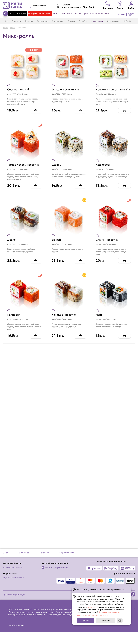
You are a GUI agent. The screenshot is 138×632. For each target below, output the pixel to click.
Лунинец (66, 4)
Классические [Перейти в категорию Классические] (113, 21)
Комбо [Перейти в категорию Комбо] (56, 13)
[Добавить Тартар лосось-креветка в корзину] (35, 187)
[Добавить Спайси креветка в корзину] (123, 262)
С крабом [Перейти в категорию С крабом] (83, 21)
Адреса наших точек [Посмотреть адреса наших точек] (13, 577)
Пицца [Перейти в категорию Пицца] (70, 13)
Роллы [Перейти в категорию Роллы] (78, 13)
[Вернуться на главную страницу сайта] (12, 5)
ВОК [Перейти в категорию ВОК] (92, 13)
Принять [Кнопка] (86, 620)
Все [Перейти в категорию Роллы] (6, 21)
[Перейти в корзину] (123, 14)
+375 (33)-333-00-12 (13, 567)
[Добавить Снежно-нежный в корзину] (35, 112)
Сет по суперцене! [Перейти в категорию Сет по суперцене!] (18, 13)
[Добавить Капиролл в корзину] (35, 337)
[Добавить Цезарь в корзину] (79, 187)
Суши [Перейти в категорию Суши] (85, 13)
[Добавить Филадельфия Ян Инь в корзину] (79, 112)
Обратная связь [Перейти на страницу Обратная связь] (67, 552)
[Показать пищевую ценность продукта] (9, 84)
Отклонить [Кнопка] (106, 620)
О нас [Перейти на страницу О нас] (5, 552)
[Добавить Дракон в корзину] (35, 262)
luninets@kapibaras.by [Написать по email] (56, 567)
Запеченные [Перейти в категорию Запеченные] (42, 21)
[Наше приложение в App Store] (94, 568)
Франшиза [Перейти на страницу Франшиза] (24, 552)
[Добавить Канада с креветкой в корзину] (79, 337)
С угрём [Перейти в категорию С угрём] (71, 21)
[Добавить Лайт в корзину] (123, 337)
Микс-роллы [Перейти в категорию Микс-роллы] (97, 21)
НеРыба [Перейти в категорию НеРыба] (127, 21)
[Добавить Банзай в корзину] (79, 262)
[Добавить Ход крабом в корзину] (123, 187)
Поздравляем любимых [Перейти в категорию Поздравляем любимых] (39, 13)
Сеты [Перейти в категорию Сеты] (63, 13)
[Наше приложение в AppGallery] (127, 568)
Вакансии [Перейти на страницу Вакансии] (44, 552)
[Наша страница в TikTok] (133, 594)
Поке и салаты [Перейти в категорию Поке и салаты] (102, 13)
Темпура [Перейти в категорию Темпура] (29, 21)
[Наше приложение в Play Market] (111, 568)
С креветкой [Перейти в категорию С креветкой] (58, 21)
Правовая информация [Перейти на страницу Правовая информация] (14, 594)
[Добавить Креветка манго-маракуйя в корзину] (123, 112)
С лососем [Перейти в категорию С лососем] (16, 21)
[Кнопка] (120, 620)
